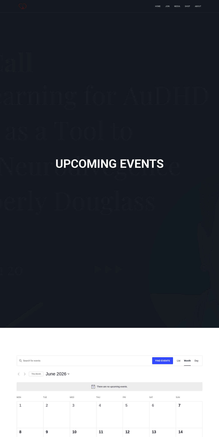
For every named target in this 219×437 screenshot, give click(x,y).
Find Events (162, 360)
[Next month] (25, 374)
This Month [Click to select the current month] (36, 374)
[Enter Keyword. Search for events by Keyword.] (84, 361)
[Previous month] (18, 374)
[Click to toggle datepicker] (57, 374)
